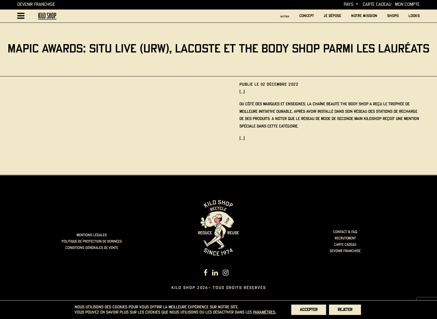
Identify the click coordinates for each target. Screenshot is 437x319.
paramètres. (264, 312)
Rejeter (345, 310)
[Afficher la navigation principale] (20, 16)
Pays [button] (348, 4)
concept (306, 16)
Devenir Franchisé (36, 4)
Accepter (308, 310)
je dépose (332, 16)
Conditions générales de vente (91, 247)
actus (285, 16)
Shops (393, 16)
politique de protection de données (92, 241)
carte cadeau (377, 4)
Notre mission (364, 16)
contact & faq (345, 232)
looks (414, 16)
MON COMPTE (407, 4)
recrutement (345, 238)
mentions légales (92, 235)
